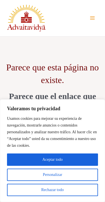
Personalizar (52, 175)
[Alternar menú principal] (92, 18)
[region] (52, 150)
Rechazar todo (52, 190)
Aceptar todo (52, 159)
